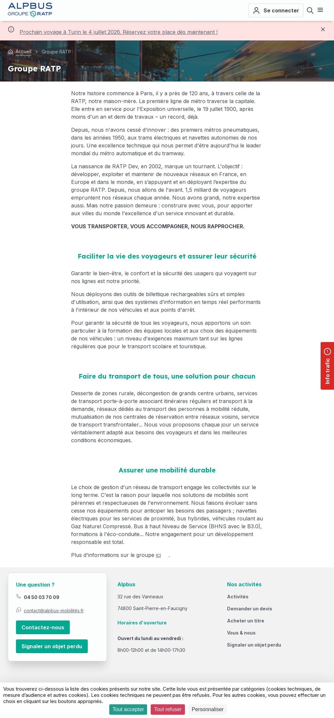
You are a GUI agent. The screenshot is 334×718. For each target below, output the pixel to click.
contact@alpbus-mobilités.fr (54, 610)
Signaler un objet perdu (52, 646)
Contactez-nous (43, 627)
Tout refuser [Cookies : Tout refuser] (167, 709)
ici (158, 555)
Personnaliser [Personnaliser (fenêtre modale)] (208, 709)
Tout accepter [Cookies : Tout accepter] (128, 709)
